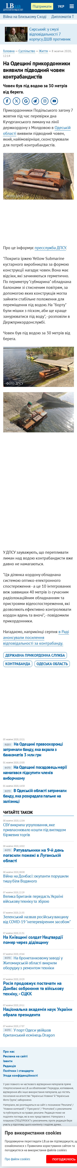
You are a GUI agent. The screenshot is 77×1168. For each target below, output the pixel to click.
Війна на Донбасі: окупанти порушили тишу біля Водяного (36, 878)
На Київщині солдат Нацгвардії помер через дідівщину (33, 939)
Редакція (9, 1066)
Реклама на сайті (15, 1056)
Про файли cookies (17, 1159)
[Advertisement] (38, 223)
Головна (9, 51)
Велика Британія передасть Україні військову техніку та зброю (33, 899)
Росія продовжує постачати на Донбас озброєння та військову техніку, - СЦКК (33, 988)
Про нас (9, 1051)
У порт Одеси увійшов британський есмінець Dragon (29, 1032)
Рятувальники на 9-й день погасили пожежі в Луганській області (33, 855)
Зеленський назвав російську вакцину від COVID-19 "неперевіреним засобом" (37, 919)
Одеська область (52, 663)
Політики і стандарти (18, 1071)
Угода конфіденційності (20, 1075)
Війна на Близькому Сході (24, 16)
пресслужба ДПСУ (50, 247)
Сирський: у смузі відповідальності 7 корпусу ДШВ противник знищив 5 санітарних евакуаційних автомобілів (50, 41)
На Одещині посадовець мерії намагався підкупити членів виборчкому (35, 772)
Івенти (8, 1061)
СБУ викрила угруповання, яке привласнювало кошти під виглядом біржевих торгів (34, 829)
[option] (38, 34)
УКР (61, 6)
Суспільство (26, 51)
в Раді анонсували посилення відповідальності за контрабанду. (36, 637)
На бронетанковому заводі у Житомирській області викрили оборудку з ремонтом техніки (32, 963)
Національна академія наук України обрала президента (37, 1011)
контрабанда (17, 663)
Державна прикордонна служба (35, 655)
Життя (43, 51)
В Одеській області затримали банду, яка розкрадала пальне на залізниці (34, 796)
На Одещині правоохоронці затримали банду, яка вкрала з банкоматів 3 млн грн (33, 749)
